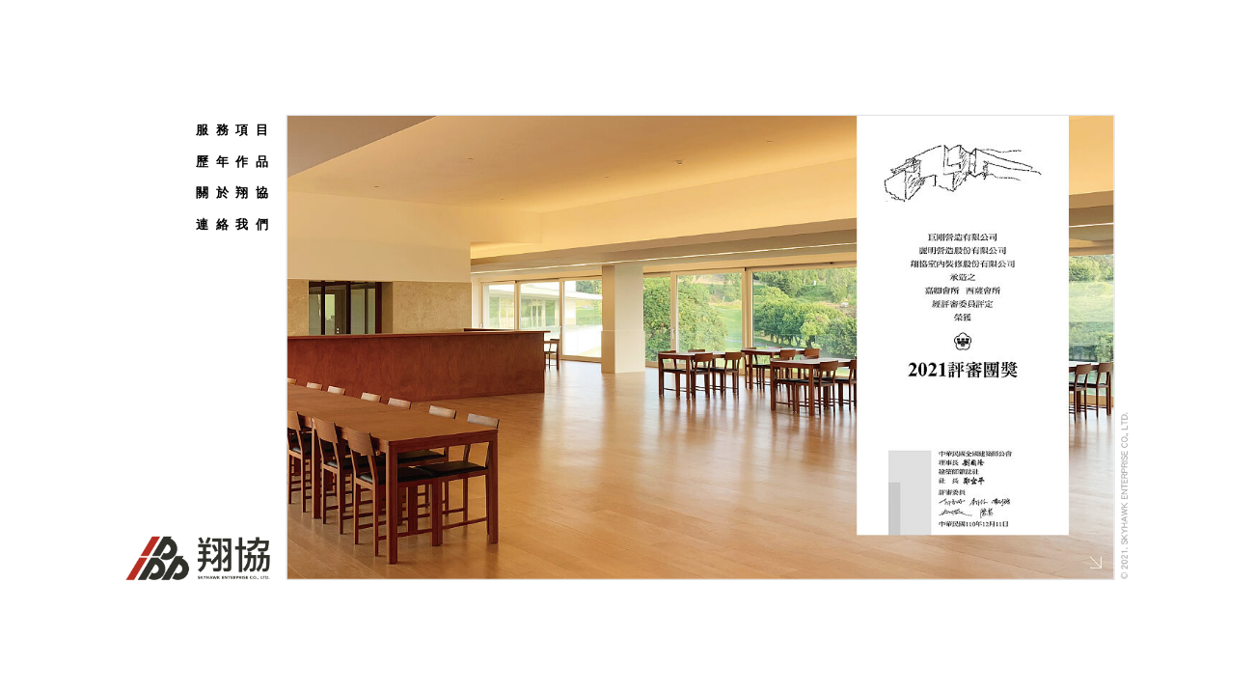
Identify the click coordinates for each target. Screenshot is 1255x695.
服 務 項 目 (233, 130)
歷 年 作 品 (233, 160)
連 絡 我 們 (233, 223)
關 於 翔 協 (233, 192)
